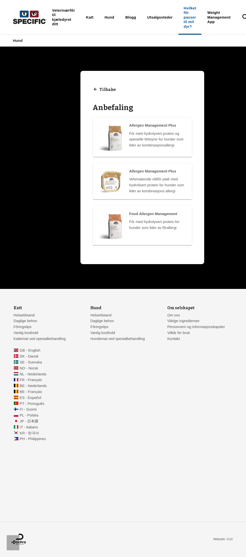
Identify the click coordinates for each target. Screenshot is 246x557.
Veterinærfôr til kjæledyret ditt (63, 17)
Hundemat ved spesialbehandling (117, 339)
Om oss (173, 315)
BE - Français (31, 392)
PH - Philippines (33, 439)
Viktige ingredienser (183, 321)
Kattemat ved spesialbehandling (40, 339)
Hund (109, 17)
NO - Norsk (29, 368)
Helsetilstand (24, 315)
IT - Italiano (29, 427)
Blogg (130, 17)
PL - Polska (29, 415)
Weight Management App (219, 17)
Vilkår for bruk (178, 333)
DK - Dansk (29, 356)
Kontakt (173, 339)
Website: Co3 (223, 539)
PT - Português (32, 404)
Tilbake (107, 89)
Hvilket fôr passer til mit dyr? (190, 17)
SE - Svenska (31, 362)
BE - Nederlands (33, 386)
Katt (90, 17)
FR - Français (31, 380)
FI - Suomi (28, 409)
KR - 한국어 (29, 433)
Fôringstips (23, 327)
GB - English (30, 350)
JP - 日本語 (29, 421)
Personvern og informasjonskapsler (196, 327)
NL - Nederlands (33, 374)
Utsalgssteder (159, 17)
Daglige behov (25, 321)
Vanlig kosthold (26, 333)
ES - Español (30, 398)
